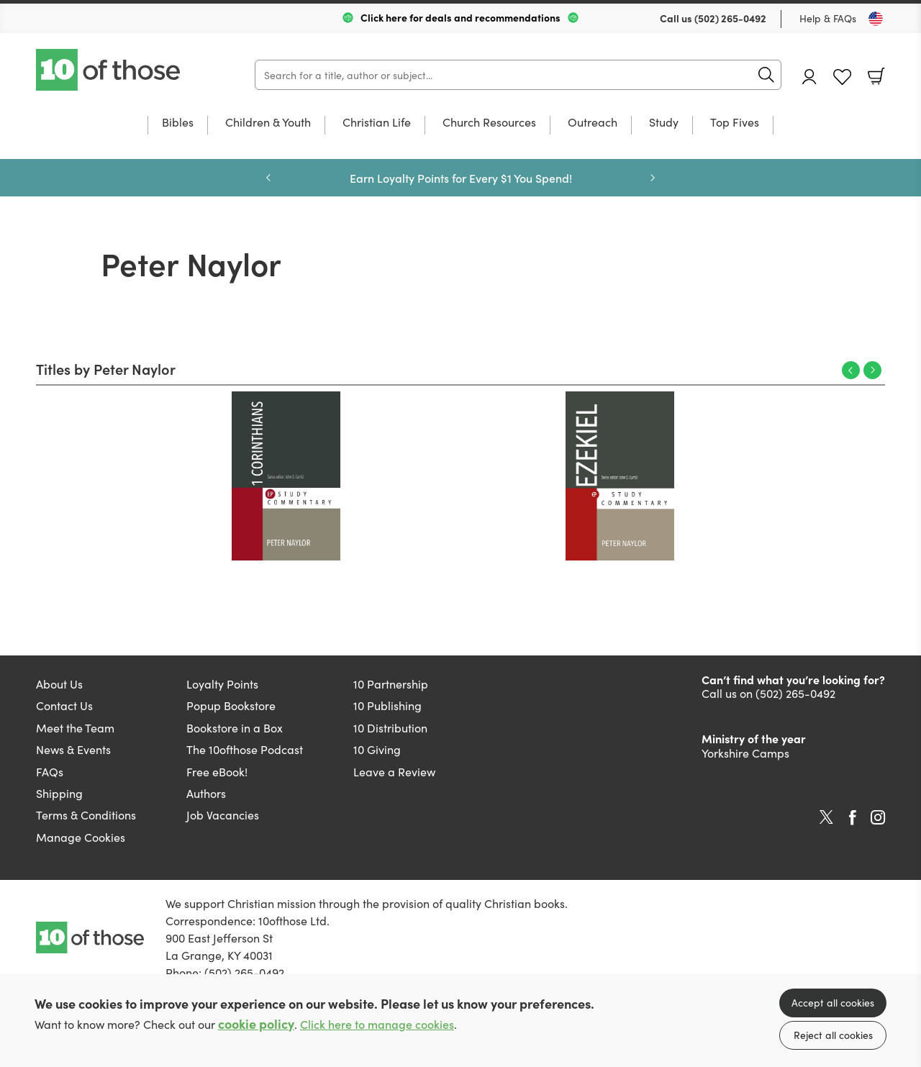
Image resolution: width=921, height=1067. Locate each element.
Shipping (59, 793)
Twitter (826, 817)
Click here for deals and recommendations (460, 17)
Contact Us (64, 705)
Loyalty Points (222, 683)
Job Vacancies (222, 814)
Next (872, 370)
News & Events (73, 749)
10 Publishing (387, 705)
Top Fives (734, 123)
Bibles (178, 123)
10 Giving (377, 749)
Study (664, 123)
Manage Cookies (80, 837)
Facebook (852, 817)
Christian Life (376, 123)
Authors (206, 793)
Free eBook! (217, 771)
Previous (851, 370)
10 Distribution (390, 727)
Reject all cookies (833, 1034)
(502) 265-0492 (730, 18)
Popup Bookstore (231, 705)
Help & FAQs (827, 18)
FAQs (49, 771)
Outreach (592, 123)
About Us (59, 683)
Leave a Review (394, 771)
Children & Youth (268, 123)
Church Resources (489, 123)
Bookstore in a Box (234, 727)
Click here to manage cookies (377, 1024)
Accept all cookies (832, 1002)
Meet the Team (75, 727)
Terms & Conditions (86, 814)
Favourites (842, 77)
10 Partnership (390, 683)
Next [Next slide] (652, 177)
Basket (876, 76)
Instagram (878, 817)
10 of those (109, 70)
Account (809, 76)
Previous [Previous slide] (268, 177)
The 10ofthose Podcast (244, 749)
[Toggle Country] (875, 18)
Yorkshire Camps (745, 752)
